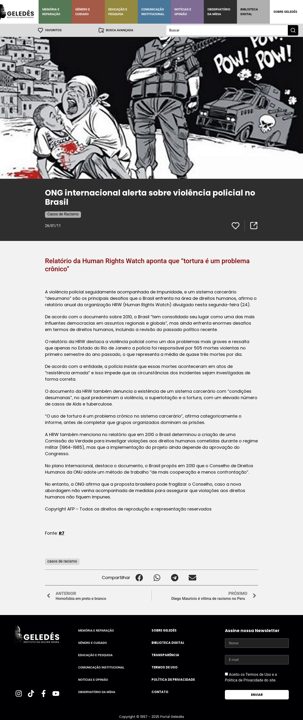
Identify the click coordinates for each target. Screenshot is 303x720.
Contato (160, 692)
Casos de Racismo (63, 214)
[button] (139, 577)
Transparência (165, 655)
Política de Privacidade (173, 679)
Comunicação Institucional (153, 12)
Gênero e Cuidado (82, 12)
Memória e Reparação (51, 12)
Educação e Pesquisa (117, 12)
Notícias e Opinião (182, 12)
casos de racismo (62, 561)
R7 (61, 533)
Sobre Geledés (285, 11)
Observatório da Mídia (218, 12)
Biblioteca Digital (249, 12)
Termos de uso (165, 667)
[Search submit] (293, 30)
